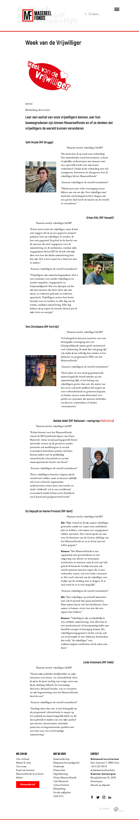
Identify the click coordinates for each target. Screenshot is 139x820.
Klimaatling (59, 789)
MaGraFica (106, 421)
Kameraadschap (61, 759)
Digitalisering (60, 774)
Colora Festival (61, 785)
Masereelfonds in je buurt (30, 774)
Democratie (59, 770)
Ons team (21, 766)
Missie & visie (23, 763)
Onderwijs (58, 766)
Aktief (19, 777)
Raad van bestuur (25, 770)
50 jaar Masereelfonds (64, 777)
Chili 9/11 (58, 796)
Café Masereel (60, 781)
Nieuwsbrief (27, 784)
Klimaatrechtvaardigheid (66, 763)
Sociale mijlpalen (62, 792)
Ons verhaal (22, 759)
